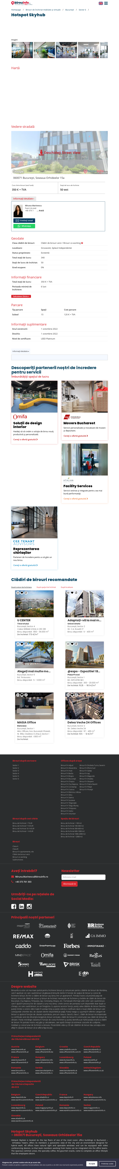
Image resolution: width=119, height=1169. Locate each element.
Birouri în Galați (86, 770)
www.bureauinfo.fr (18, 1059)
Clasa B (15, 848)
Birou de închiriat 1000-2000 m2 (73, 833)
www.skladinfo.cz (42, 1096)
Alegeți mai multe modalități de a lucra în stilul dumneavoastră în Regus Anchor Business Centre (34, 671)
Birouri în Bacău (67, 772)
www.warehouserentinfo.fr (70, 1099)
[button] (105, 3)
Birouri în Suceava (68, 799)
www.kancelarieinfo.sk (68, 1069)
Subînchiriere (18, 859)
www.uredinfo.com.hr (68, 1048)
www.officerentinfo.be (44, 1051)
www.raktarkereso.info (93, 1096)
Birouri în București (68, 778)
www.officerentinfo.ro (20, 1072)
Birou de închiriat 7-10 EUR (23, 825)
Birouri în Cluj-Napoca (69, 783)
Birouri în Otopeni (87, 780)
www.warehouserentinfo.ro (70, 1109)
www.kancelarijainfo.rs (44, 1069)
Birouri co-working (20, 856)
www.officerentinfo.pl (92, 1061)
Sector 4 (16, 772)
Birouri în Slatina (67, 796)
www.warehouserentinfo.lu (22, 1109)
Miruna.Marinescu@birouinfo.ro (29, 875)
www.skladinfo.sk (18, 1117)
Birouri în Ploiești (86, 788)
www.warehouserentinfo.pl (46, 1109)
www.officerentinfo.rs (44, 1072)
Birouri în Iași (85, 772)
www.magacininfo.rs (92, 1107)
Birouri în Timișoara (68, 807)
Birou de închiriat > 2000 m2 (72, 836)
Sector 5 (16, 775)
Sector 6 (82, 9)
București (69, 9)
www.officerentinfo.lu (68, 1061)
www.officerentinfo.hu (44, 1061)
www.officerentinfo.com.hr (70, 1051)
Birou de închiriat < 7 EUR (22, 822)
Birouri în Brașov (67, 775)
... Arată (40, 210)
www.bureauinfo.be (43, 1048)
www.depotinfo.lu (18, 1107)
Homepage (16, 9)
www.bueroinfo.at (18, 1048)
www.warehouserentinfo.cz (46, 1099)
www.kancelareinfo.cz (92, 1048)
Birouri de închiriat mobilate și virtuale (43, 9)
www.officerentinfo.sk (68, 1072)
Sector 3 (16, 770)
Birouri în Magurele (87, 775)
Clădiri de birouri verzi (21, 853)
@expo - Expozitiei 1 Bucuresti (85, 671)
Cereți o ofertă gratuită (25, 439)
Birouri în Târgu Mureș (69, 805)
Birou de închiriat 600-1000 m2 (73, 830)
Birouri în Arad (66, 770)
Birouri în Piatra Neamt (88, 783)
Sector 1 (16, 764)
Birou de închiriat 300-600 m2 (72, 828)
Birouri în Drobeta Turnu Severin (92, 764)
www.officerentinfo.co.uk (94, 1069)
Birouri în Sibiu (66, 794)
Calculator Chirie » (21, 296)
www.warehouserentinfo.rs (94, 1109)
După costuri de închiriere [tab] (21, 587)
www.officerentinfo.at (20, 1051)
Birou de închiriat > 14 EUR (23, 830)
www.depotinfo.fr (66, 1096)
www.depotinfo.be (18, 1096)
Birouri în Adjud (67, 764)
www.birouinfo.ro (18, 1069)
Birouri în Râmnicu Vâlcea (71, 791)
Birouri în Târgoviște (69, 802)
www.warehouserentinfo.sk (22, 1120)
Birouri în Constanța (69, 786)
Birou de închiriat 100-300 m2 (72, 825)
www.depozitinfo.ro (67, 1107)
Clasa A (15, 845)
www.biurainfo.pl (90, 1059)
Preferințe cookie (107, 1164)
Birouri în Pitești (86, 786)
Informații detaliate (23, 198)
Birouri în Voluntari (68, 813)
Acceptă (92, 1164)
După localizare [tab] (67, 587)
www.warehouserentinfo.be (22, 1099)
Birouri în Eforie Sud (87, 767)
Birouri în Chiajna (67, 780)
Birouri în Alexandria (69, 767)
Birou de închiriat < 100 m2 (71, 822)
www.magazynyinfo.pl (44, 1107)
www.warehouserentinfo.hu (95, 1099)
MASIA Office (26, 722)
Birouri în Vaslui (67, 810)
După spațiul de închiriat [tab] (46, 587)
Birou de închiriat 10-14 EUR (23, 828)
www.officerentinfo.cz (92, 1051)
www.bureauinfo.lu (67, 1059)
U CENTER (24, 620)
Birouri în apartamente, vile (23, 851)
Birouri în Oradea (86, 778)
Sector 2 (16, 767)
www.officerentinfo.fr (19, 1061)
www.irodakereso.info (44, 1059)
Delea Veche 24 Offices (84, 722)
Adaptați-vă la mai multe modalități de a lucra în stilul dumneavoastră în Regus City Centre (85, 620)
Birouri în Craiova (67, 788)
